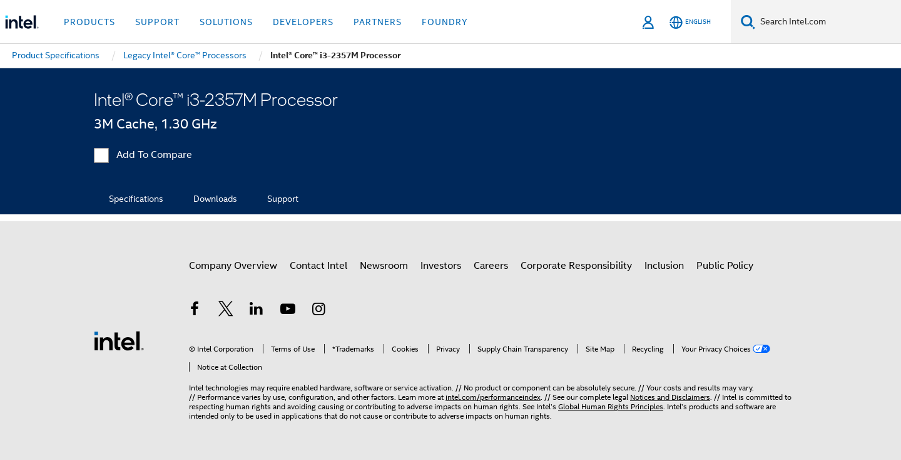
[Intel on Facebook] (194, 311)
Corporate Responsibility (576, 265)
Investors (440, 265)
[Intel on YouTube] (287, 311)
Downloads (215, 198)
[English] (690, 22)
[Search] (748, 21)
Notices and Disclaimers (670, 397)
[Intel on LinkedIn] (256, 311)
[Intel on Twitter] (226, 311)
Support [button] (157, 22)
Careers (491, 265)
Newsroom (384, 265)
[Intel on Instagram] (318, 311)
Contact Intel (318, 265)
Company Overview (233, 265)
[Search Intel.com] (828, 21)
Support (282, 198)
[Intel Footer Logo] (119, 340)
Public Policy (724, 265)
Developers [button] (303, 22)
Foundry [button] (445, 22)
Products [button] (89, 22)
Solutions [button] (226, 22)
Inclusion (664, 265)
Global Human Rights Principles (610, 406)
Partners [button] (378, 22)
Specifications (136, 198)
